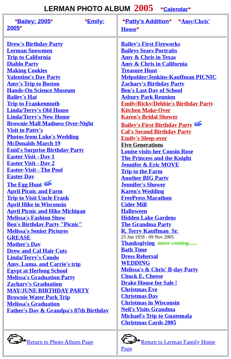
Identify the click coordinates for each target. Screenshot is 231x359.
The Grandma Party (146, 224)
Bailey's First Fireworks (150, 44)
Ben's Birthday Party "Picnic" (44, 224)
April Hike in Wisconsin (36, 204)
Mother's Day (24, 244)
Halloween (134, 211)
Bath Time (134, 249)
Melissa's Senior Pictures (37, 231)
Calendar (175, 9)
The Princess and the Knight (156, 158)
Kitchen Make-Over (146, 110)
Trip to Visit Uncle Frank (38, 198)
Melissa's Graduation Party (41, 277)
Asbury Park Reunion (148, 97)
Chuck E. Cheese (142, 276)
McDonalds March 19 (33, 143)
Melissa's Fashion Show (36, 217)
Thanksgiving (138, 243)
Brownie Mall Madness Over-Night (50, 123)
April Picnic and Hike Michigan (46, 211)
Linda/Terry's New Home (38, 117)
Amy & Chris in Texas (148, 57)
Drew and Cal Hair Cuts (37, 251)
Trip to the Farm (141, 171)
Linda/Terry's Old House (38, 110)
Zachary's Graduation (34, 284)
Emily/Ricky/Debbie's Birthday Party (167, 103)
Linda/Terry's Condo (33, 257)
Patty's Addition (147, 21)
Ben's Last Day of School (151, 90)
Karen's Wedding (142, 191)
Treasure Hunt (139, 70)
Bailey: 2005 (34, 21)
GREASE (19, 237)
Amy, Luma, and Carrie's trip (44, 264)
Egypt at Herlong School (37, 270)
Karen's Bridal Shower (149, 117)
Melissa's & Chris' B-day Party (159, 269)
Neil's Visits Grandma (148, 309)
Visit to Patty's (25, 130)
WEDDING (135, 263)
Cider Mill (133, 204)
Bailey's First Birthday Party (156, 125)
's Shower (143, 184)
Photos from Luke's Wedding (43, 136)
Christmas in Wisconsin (150, 302)
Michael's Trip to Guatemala (156, 316)
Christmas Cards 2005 (148, 322)
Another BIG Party (144, 178)
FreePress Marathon (146, 198)
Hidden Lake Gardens (148, 217)
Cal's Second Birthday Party (156, 131)
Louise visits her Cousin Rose (157, 151)
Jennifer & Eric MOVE (150, 164)
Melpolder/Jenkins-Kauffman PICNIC (168, 77)
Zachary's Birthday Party (152, 83)
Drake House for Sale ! (149, 282)
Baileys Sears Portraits (149, 50)
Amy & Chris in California (154, 64)
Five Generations (142, 145)
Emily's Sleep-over (144, 138)
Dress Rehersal (139, 256)
